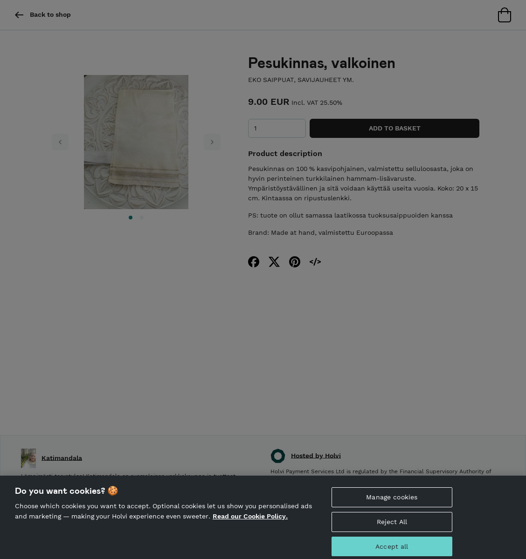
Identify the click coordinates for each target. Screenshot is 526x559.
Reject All (392, 524)
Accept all (391, 548)
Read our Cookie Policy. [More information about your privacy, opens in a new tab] (250, 518)
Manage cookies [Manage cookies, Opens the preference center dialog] (391, 499)
